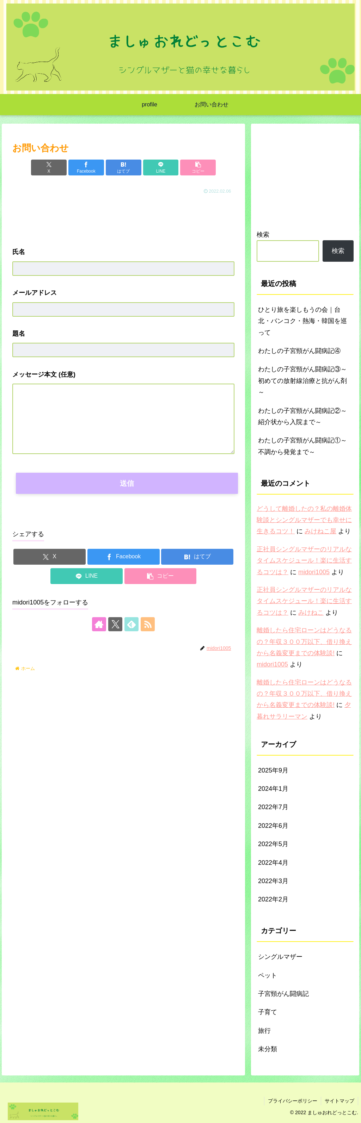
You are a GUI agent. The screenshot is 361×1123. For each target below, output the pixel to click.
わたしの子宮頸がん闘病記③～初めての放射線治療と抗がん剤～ (302, 381)
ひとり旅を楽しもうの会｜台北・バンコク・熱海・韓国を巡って (302, 321)
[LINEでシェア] (161, 167)
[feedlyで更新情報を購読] (131, 624)
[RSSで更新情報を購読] (148, 624)
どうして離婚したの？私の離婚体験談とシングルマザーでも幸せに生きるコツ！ (304, 520)
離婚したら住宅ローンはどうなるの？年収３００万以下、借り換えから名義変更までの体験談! (304, 642)
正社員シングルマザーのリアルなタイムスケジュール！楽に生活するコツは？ (304, 561)
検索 (263, 234)
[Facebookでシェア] (86, 167)
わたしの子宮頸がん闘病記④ (299, 350)
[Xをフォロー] (115, 624)
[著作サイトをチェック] (99, 624)
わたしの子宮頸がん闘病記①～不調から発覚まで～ (302, 446)
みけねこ (311, 612)
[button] (198, 167)
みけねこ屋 (320, 531)
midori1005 (314, 572)
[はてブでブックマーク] (123, 167)
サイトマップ (339, 1101)
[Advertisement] (123, 217)
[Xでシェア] (49, 167)
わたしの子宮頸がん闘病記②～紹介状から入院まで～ (302, 416)
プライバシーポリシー (292, 1101)
